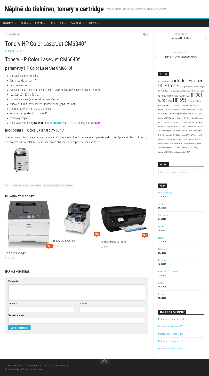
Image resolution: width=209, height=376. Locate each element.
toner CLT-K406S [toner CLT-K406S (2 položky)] (163, 143)
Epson (39, 23)
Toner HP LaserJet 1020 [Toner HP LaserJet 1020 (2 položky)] (178, 143)
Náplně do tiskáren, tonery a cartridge (55, 9)
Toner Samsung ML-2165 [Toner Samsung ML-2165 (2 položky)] (166, 148)
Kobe (160, 282)
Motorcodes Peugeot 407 (170, 326)
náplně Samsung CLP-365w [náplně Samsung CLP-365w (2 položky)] (181, 118)
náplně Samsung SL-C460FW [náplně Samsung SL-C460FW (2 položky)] (168, 126)
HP (51, 23)
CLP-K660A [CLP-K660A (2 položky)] (184, 91)
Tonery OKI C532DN (15, 252)
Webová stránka (16, 315)
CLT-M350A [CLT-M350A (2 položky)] (170, 96)
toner (11, 51)
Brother (8, 23)
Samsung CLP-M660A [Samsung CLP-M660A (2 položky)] (185, 131)
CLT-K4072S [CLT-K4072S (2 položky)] (162, 96)
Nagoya (162, 237)
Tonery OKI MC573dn (64, 240)
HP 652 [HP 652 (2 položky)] (170, 101)
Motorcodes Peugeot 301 (170, 341)
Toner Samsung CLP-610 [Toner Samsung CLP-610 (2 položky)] (194, 143)
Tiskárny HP (12, 34)
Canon (24, 23)
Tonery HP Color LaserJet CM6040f (58, 185)
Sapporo (162, 249)
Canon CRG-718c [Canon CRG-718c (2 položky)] (164, 82)
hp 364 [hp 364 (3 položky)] (162, 100)
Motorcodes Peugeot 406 (170, 333)
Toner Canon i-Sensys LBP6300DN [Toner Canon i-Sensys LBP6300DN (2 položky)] (190, 139)
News (163, 185)
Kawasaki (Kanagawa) (168, 271)
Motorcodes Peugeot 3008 (171, 319)
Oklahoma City (165, 192)
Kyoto (161, 294)
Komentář (13, 281)
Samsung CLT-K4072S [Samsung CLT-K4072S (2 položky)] (170, 135)
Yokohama (163, 215)
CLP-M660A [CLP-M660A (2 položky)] (192, 91)
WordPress (22, 369)
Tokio (160, 203)
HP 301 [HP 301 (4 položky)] (196, 95)
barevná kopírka (23, 137)
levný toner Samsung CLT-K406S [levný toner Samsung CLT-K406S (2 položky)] (182, 105)
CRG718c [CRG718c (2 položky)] (185, 96)
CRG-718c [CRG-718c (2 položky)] (178, 96)
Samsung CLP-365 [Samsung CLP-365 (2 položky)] (185, 126)
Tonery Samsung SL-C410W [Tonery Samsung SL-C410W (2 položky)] (180, 152)
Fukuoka (162, 260)
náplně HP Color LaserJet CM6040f (27, 185)
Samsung (76, 23)
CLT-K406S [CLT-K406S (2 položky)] (200, 91)
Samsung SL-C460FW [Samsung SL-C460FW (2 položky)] (170, 139)
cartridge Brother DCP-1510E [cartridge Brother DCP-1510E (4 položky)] (180, 83)
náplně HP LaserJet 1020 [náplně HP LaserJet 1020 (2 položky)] (188, 114)
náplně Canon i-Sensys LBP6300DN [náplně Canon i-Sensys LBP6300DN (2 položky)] (184, 110)
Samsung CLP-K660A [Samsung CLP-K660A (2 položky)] (169, 131)
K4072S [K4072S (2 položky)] (168, 105)
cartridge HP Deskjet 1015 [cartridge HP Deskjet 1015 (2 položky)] (188, 87)
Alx (40, 369)
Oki (62, 23)
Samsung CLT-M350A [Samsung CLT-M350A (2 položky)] (185, 135)
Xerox (92, 23)
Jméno (12, 303)
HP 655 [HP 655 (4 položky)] (179, 100)
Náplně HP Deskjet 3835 (113, 241)
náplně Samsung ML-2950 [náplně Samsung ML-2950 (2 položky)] (174, 122)
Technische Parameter (172, 312)
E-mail (83, 303)
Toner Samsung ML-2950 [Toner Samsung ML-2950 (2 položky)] (184, 148)
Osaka (161, 226)
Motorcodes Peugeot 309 (170, 348)
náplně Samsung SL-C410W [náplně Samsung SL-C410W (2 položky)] (193, 122)
